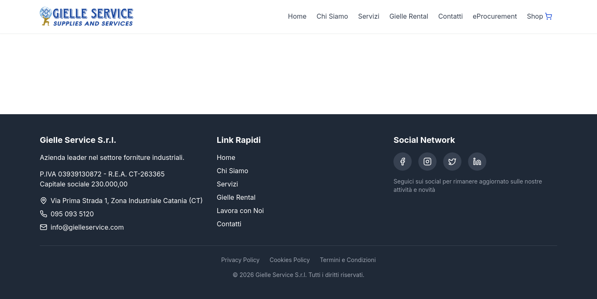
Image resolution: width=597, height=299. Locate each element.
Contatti (450, 16)
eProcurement (495, 16)
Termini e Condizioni (348, 259)
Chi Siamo (332, 16)
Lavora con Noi (240, 210)
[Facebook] (402, 161)
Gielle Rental (408, 16)
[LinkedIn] (477, 161)
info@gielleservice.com (87, 227)
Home (297, 16)
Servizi (368, 16)
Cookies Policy (289, 259)
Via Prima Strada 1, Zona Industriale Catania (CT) (127, 200)
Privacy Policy (240, 259)
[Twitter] (452, 161)
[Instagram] (427, 161)
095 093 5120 (72, 214)
